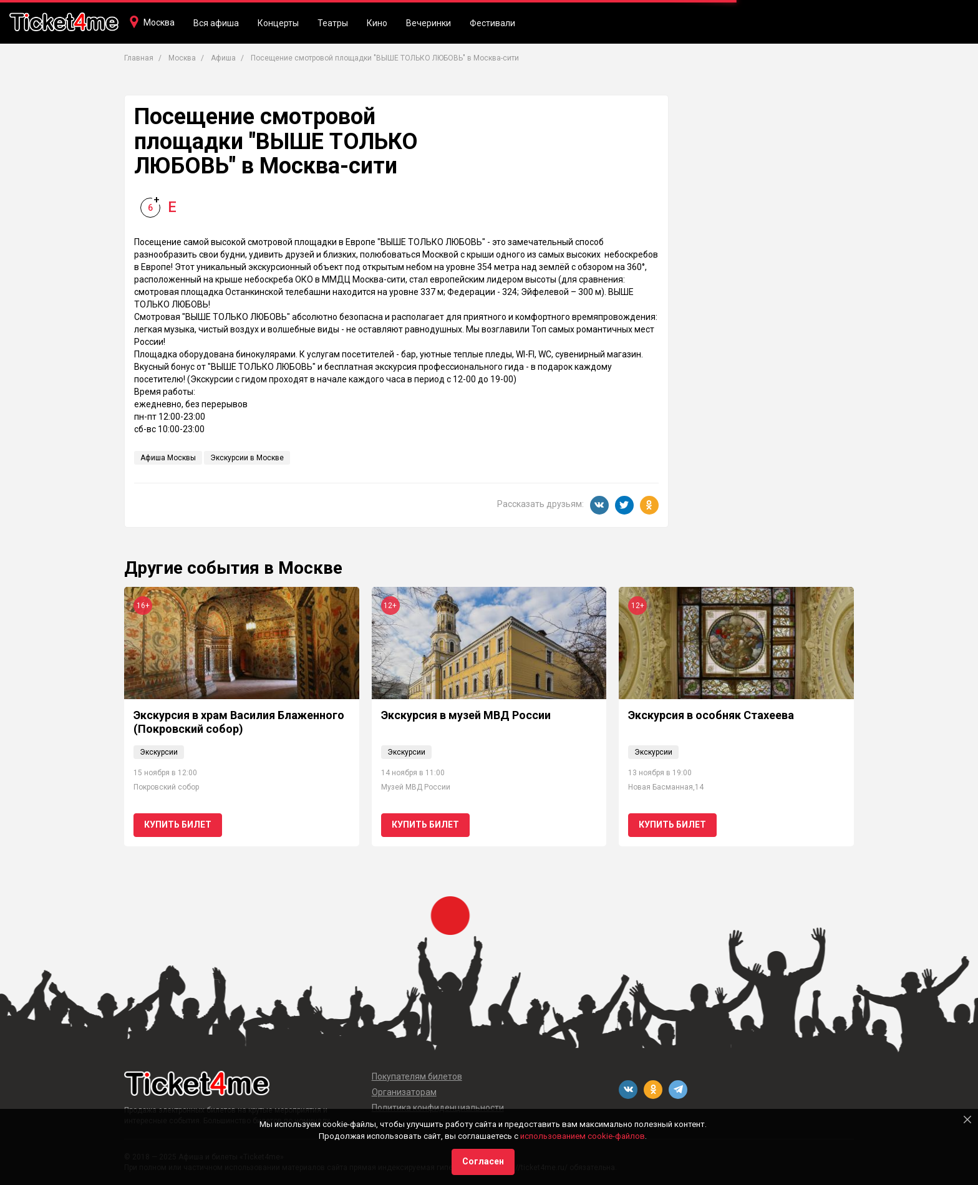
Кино (377, 23)
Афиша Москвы (168, 457)
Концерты (278, 23)
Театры (332, 23)
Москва (159, 22)
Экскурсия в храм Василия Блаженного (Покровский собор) (238, 722)
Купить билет (177, 825)
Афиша (223, 58)
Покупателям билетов (417, 1076)
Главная (138, 58)
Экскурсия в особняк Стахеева (711, 715)
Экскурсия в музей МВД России (466, 715)
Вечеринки (428, 23)
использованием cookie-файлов (582, 1136)
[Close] (967, 1119)
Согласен (483, 1161)
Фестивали (492, 23)
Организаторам (404, 1092)
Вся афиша (216, 23)
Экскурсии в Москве (247, 457)
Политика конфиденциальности (438, 1108)
